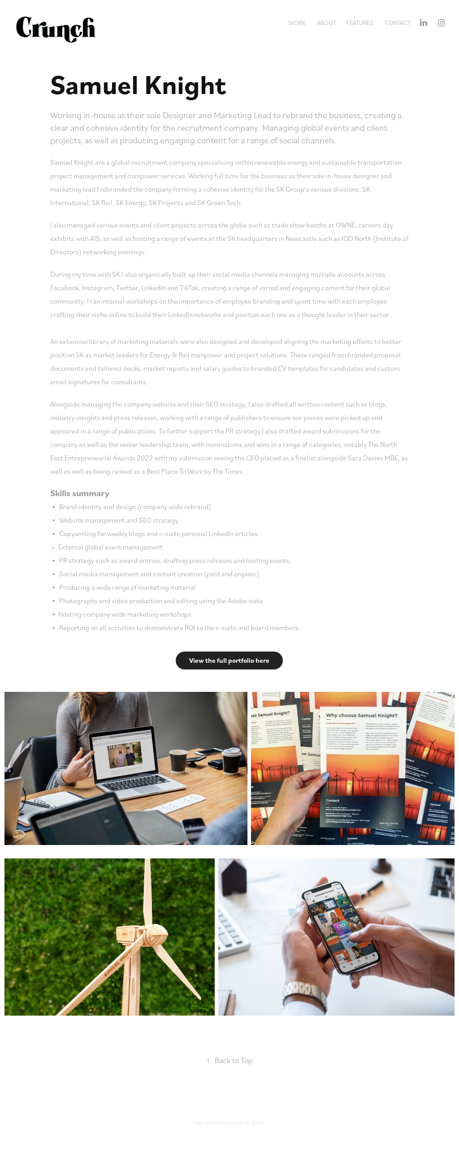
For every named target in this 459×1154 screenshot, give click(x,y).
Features (359, 22)
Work (297, 22)
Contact (398, 22)
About (326, 22)
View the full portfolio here (229, 660)
